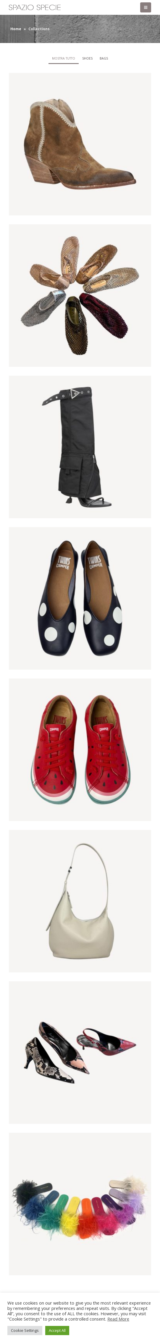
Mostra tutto (63, 58)
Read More (118, 1319)
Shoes (87, 58)
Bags (104, 58)
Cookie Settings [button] (25, 1330)
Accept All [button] (57, 1330)
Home (15, 28)
